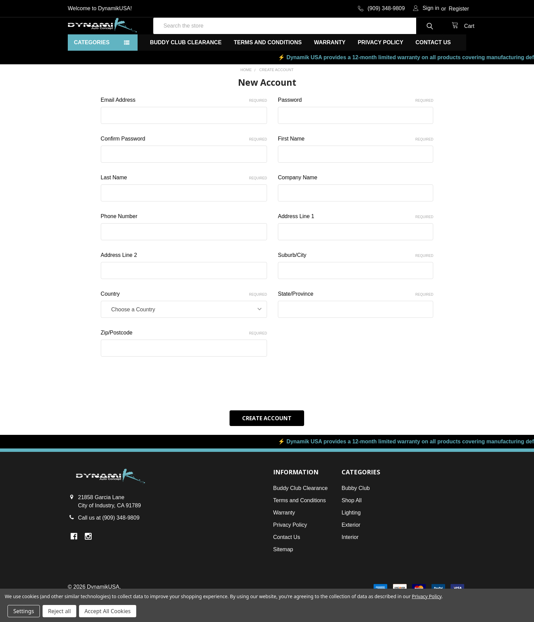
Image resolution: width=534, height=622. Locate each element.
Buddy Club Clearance (185, 67)
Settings (23, 611)
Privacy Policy (380, 67)
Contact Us (433, 67)
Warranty (329, 67)
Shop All (352, 524)
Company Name (297, 202)
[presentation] (152, 405)
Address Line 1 (355, 241)
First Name (355, 163)
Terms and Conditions (268, 67)
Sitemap (283, 573)
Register (459, 9)
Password (355, 124)
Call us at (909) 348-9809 (109, 541)
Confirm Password (184, 163)
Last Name (184, 202)
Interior (350, 561)
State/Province (355, 318)
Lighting (351, 536)
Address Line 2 (119, 279)
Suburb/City (355, 280)
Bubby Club (356, 512)
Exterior (351, 549)
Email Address (184, 124)
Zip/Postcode (184, 357)
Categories (92, 67)
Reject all (59, 611)
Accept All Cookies (107, 611)
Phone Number (119, 241)
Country (184, 318)
